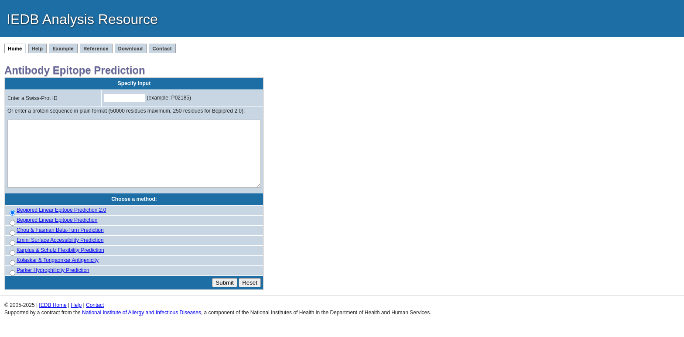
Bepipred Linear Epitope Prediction (57, 233)
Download (130, 48)
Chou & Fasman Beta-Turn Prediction (60, 243)
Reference (96, 48)
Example (63, 48)
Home (15, 48)
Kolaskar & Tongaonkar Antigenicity (58, 273)
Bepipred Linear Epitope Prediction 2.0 (61, 223)
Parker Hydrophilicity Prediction (53, 283)
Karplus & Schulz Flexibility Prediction (60, 263)
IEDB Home (52, 318)
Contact (161, 48)
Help (37, 48)
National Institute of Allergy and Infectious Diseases (141, 325)
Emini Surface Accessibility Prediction (60, 253)
